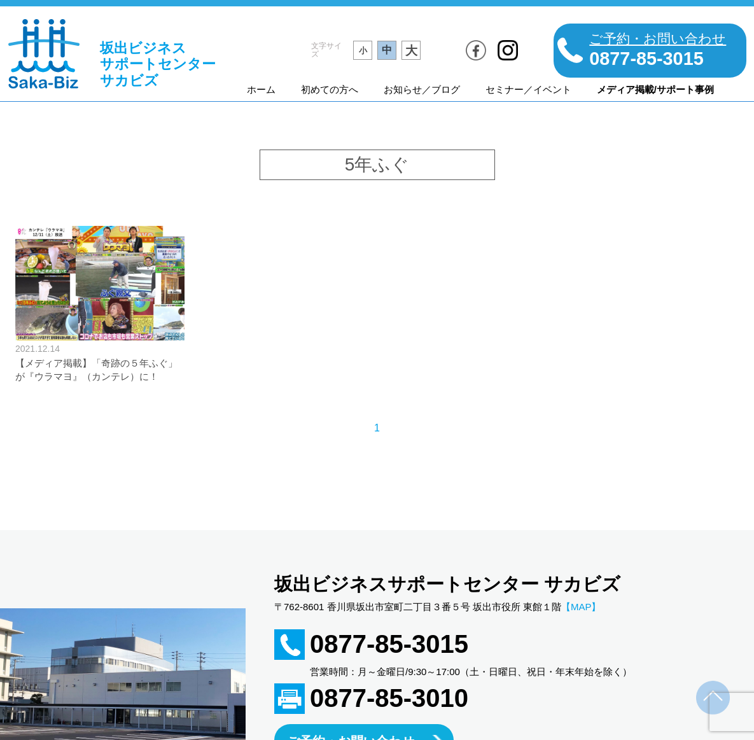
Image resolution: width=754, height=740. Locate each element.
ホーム (261, 89)
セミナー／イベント (528, 89)
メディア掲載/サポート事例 (655, 89)
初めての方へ (329, 89)
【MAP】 (581, 606)
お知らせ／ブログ (422, 89)
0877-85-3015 (389, 644)
